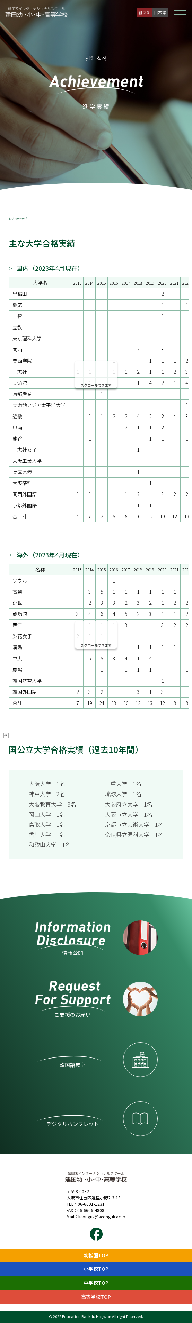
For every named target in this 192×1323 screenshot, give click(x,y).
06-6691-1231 (91, 1204)
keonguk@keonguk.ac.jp (101, 1216)
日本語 (160, 12)
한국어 (144, 12)
